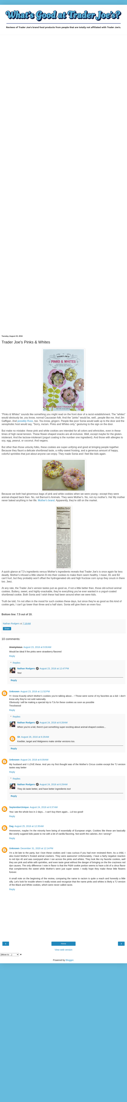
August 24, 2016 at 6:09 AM (34, 759)
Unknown (14, 691)
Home (63, 944)
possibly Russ (25, 421)
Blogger (70, 960)
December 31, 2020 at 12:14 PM (36, 848)
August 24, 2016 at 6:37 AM (44, 807)
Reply (12, 656)
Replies (16, 662)
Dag (11, 826)
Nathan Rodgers (26, 668)
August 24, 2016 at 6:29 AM (54, 784)
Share (7, 629)
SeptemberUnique (19, 807)
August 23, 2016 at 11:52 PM (35, 691)
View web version (63, 949)
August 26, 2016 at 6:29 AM (35, 737)
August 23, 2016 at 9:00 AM (37, 647)
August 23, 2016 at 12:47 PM (54, 668)
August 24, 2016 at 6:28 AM (54, 722)
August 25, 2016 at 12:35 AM (29, 826)
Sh (18, 737)
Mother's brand (46, 500)
